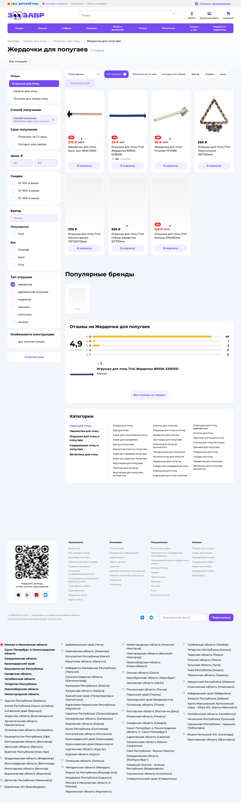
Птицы (15, 76)
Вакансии (115, 580)
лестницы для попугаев (167, 439)
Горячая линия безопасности (127, 575)
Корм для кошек (202, 552)
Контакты (115, 584)
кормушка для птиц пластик (170, 475)
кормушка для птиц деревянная (205, 427)
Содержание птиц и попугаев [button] (84, 447)
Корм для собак (201, 566)
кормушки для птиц (165, 470)
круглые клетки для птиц (208, 437)
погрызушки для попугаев (169, 451)
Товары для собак (202, 561)
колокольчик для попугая (168, 456)
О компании (117, 548)
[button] (84, 74)
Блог (154, 590)
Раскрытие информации (124, 552)
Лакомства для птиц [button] (84, 431)
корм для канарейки (125, 439)
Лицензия (74, 548)
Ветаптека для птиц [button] (84, 454)
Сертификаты (76, 590)
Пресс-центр (117, 561)
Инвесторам (117, 557)
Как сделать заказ (79, 552)
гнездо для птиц (203, 456)
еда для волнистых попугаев (130, 449)
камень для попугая (165, 425)
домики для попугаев (206, 447)
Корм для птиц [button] (80, 425)
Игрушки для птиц (67, 41)
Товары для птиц (35, 41)
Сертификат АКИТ (79, 586)
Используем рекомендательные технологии (35, 619)
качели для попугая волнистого (165, 446)
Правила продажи (79, 566)
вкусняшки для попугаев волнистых (128, 474)
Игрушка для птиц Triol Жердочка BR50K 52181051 (137, 369)
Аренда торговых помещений (127, 570)
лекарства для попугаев (207, 461)
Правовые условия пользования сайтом (56, 615)
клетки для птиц (203, 433)
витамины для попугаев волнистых (207, 467)
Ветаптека (198, 575)
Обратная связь (77, 595)
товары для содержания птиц (170, 466)
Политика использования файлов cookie (83, 580)
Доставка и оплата (79, 557)
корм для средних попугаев (130, 453)
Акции (155, 572)
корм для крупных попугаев (130, 458)
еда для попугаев (123, 444)
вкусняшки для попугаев (128, 463)
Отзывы (155, 586)
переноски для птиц (205, 451)
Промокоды (158, 577)
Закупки (114, 566)
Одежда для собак (203, 570)
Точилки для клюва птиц (31, 98)
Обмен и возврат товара (82, 561)
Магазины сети (160, 595)
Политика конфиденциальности (81, 572)
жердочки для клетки (166, 435)
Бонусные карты (161, 548)
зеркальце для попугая (167, 461)
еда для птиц (120, 430)
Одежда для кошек (203, 557)
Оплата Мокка (159, 567)
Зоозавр (13, 41)
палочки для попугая (125, 467)
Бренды (156, 581)
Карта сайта (75, 599)
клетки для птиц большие (209, 442)
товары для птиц (123, 425)
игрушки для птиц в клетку (169, 430)
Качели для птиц (25, 91)
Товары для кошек (203, 548)
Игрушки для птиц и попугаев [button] (84, 438)
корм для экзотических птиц (130, 435)
